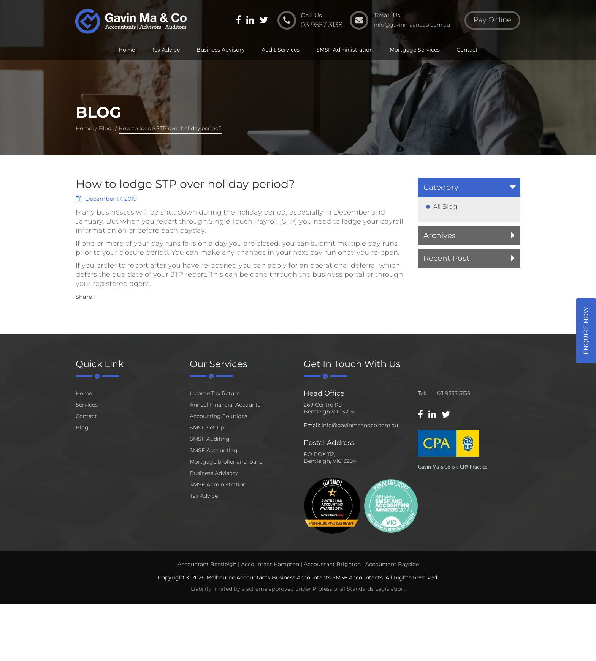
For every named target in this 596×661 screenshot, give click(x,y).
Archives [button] (439, 235)
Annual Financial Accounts (225, 404)
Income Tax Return (215, 393)
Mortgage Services (415, 50)
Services (87, 404)
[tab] (469, 187)
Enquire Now (586, 331)
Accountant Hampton (270, 564)
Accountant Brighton (332, 564)
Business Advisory (221, 50)
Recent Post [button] (446, 258)
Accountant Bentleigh (207, 564)
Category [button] (440, 187)
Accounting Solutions (218, 416)
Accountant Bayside (392, 564)
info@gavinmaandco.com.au (360, 425)
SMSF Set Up (207, 427)
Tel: (422, 393)
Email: (312, 425)
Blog (105, 128)
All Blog (445, 206)
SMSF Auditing (210, 438)
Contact (467, 50)
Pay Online (492, 20)
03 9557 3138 (454, 393)
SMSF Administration (344, 50)
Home (127, 50)
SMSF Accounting (214, 450)
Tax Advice (166, 50)
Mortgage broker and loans (226, 461)
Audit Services (281, 50)
